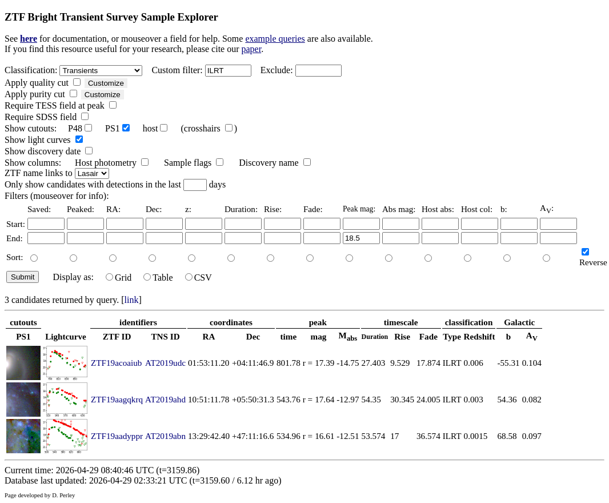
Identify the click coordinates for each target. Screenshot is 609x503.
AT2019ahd (165, 399)
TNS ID (165, 336)
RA (209, 336)
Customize (106, 83)
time (289, 336)
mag (319, 336)
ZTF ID (117, 336)
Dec (253, 336)
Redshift (479, 336)
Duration (375, 337)
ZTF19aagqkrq (117, 399)
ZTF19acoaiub (116, 363)
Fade (428, 336)
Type (452, 336)
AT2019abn (165, 436)
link (132, 300)
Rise (402, 336)
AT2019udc (165, 363)
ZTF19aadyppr (117, 436)
